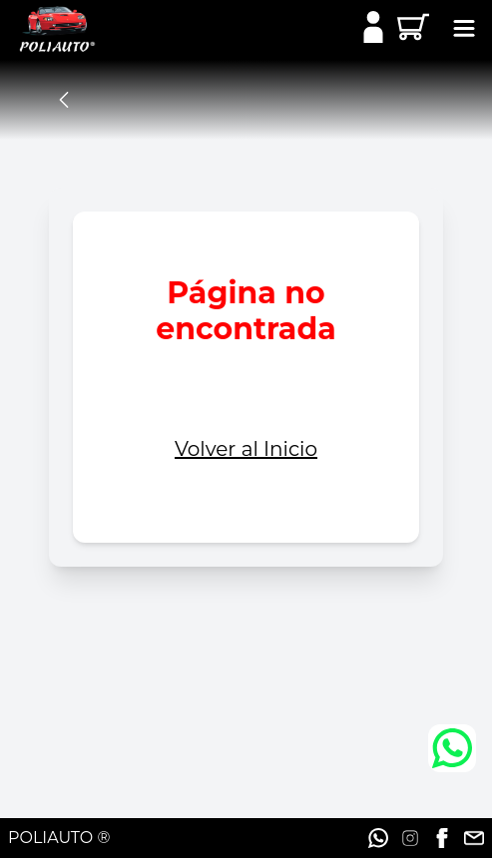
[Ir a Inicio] (48, 30)
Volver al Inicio (246, 449)
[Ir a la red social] (378, 838)
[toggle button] (464, 30)
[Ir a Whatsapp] (452, 748)
